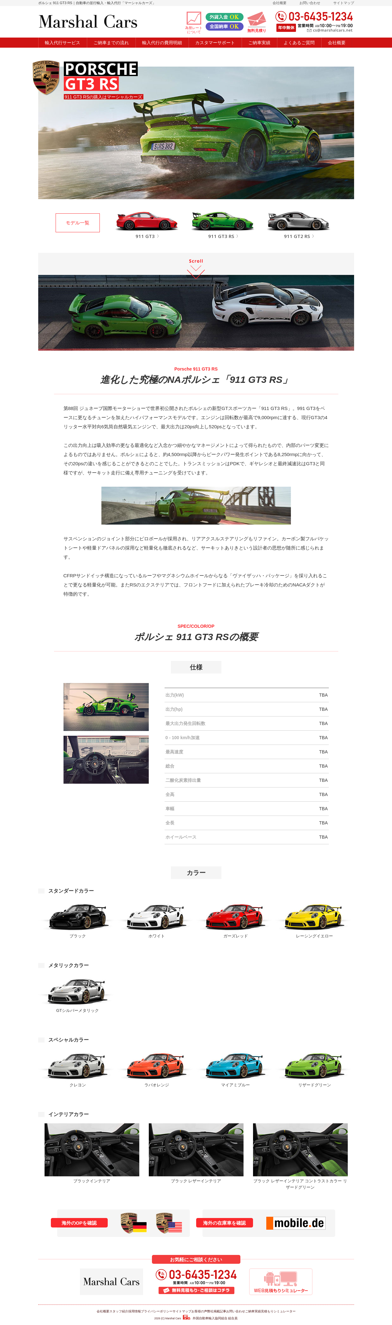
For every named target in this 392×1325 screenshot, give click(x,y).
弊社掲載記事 (216, 1311)
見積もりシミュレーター (278, 1311)
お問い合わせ (309, 3)
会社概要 (279, 3)
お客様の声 (199, 1311)
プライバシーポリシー (156, 1311)
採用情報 (134, 1311)
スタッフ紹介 (118, 1311)
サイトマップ (343, 3)
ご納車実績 (253, 1311)
